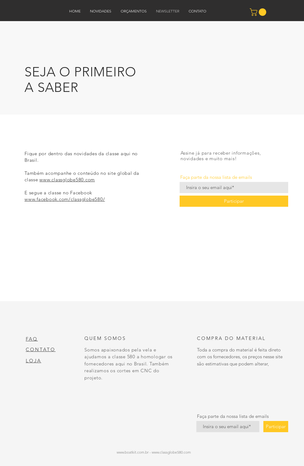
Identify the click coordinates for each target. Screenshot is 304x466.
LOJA (33, 361)
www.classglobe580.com (67, 180)
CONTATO (41, 349)
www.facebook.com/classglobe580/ (65, 199)
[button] (259, 12)
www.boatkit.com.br (133, 452)
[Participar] (234, 201)
